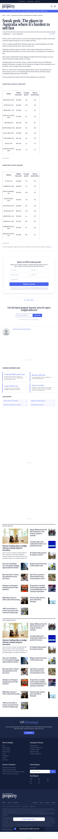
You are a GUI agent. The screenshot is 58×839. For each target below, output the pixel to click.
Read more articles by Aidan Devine (22, 329)
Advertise (37, 1)
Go (52, 771)
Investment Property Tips (36, 747)
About (3, 802)
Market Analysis (6, 751)
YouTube (53, 802)
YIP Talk (4, 757)
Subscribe (37, 315)
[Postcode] (39, 275)
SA (39, 781)
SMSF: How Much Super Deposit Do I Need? (13, 771)
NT (39, 783)
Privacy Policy (25, 806)
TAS (48, 781)
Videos (4, 753)
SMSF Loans (44, 11)
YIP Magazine (30, 1)
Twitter (41, 802)
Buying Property (34, 745)
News (3, 745)
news (8, 15)
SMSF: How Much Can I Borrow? (10, 773)
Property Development (35, 753)
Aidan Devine (7, 34)
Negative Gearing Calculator (9, 769)
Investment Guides (34, 749)
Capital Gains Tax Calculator (9, 767)
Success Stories (6, 749)
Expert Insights (6, 747)
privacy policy (36, 319)
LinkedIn (47, 802)
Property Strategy (34, 751)
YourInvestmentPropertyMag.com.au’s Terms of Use (38, 287)
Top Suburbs (33, 767)
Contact (9, 802)
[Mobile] (18, 275)
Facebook (35, 802)
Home (3, 15)
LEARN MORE (29, 732)
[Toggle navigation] (54, 6)
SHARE (52, 33)
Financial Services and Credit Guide (24, 824)
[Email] (29, 279)
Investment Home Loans (32, 11)
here (51, 246)
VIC (31, 781)
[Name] (18, 270)
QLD (31, 783)
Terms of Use (32, 806)
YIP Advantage (21, 1)
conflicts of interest (44, 813)
